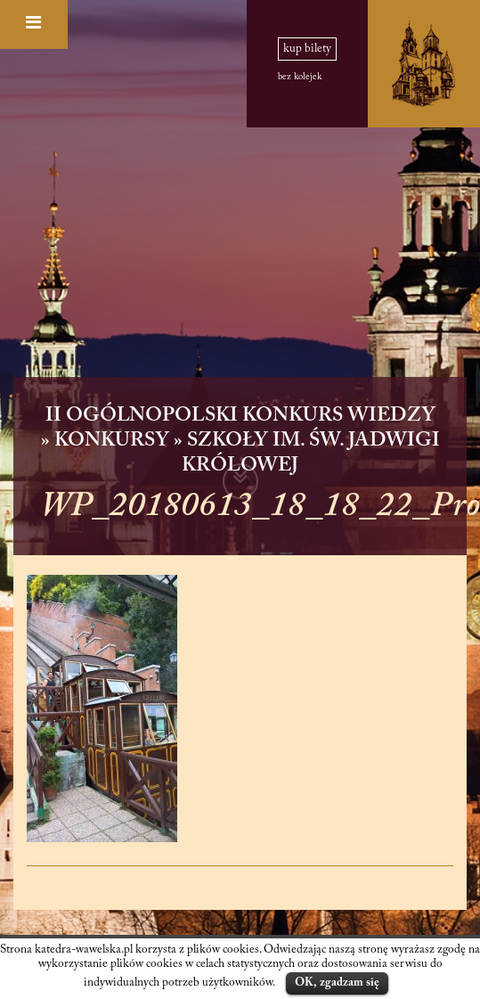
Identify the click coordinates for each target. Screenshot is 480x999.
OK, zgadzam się (337, 982)
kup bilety (307, 49)
